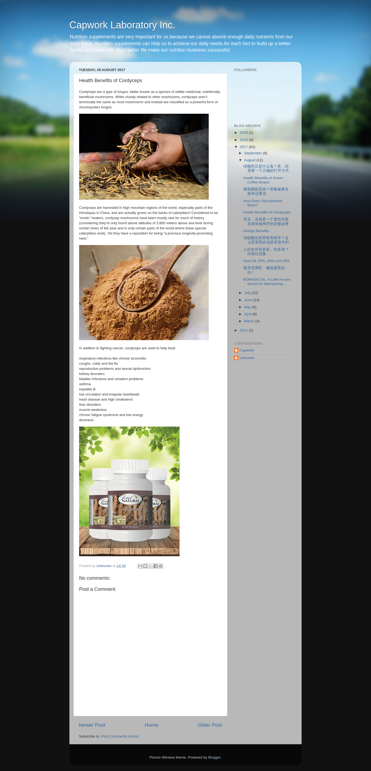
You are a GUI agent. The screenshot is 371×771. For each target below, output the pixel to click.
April (248, 314)
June (248, 300)
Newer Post (92, 725)
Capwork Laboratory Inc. (122, 25)
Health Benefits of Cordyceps (267, 212)
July (248, 293)
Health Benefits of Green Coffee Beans (263, 180)
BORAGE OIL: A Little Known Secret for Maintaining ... (267, 281)
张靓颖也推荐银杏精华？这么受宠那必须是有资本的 (266, 240)
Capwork (247, 350)
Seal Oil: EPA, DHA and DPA (266, 261)
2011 (244, 330)
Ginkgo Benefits (256, 231)
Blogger (214, 757)
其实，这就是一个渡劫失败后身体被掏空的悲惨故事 (266, 221)
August (250, 160)
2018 (244, 140)
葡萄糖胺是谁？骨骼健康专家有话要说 (266, 191)
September (253, 153)
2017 (244, 147)
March (249, 321)
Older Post (210, 725)
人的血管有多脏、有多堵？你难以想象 (266, 251)
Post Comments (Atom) (120, 736)
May (248, 307)
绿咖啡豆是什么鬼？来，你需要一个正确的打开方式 (266, 168)
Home (151, 725)
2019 (244, 132)
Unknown (247, 358)
